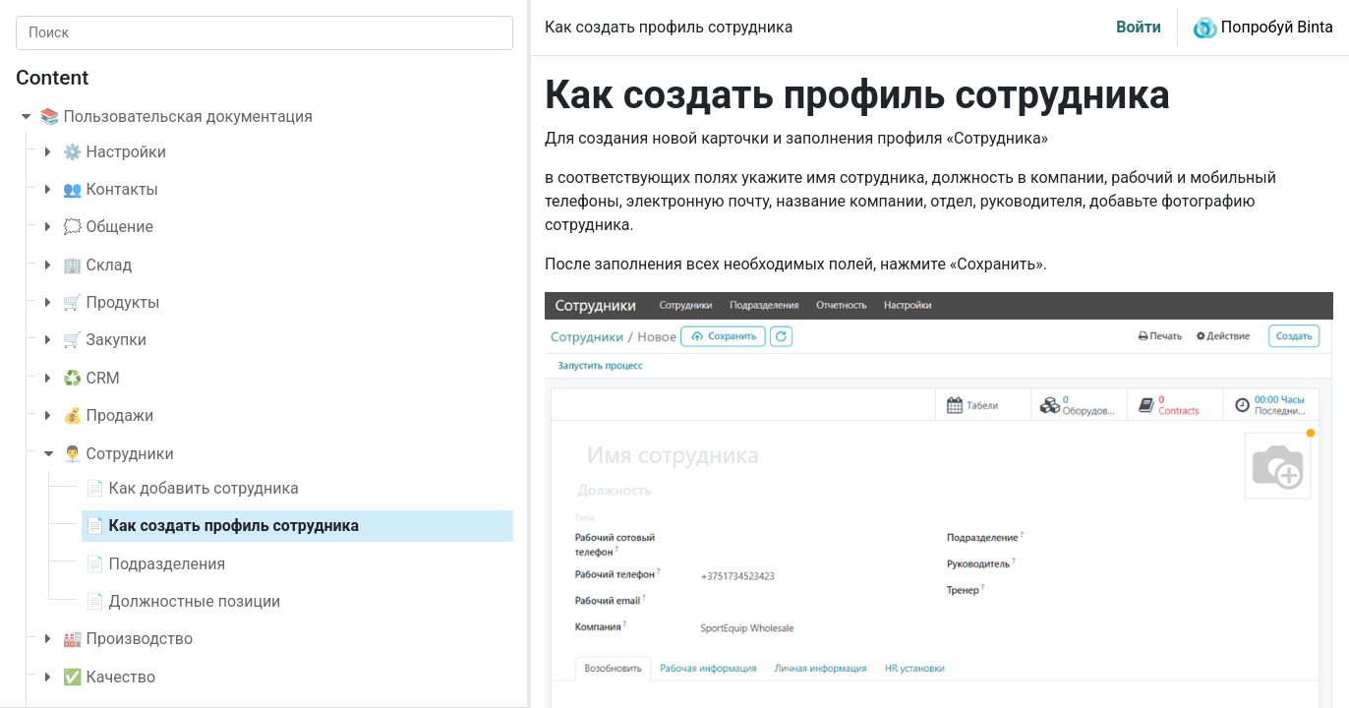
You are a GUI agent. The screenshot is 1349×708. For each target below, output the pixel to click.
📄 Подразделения (155, 564)
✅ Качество (109, 677)
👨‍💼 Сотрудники (118, 453)
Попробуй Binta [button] (1263, 27)
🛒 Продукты (111, 302)
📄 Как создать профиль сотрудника (222, 525)
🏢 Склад (98, 265)
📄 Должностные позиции (183, 601)
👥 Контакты (110, 189)
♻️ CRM (91, 378)
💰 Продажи (108, 415)
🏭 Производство (128, 638)
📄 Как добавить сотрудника (192, 488)
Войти (1138, 27)
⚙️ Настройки (114, 152)
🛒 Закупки (105, 339)
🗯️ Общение (108, 226)
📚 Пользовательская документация (177, 116)
